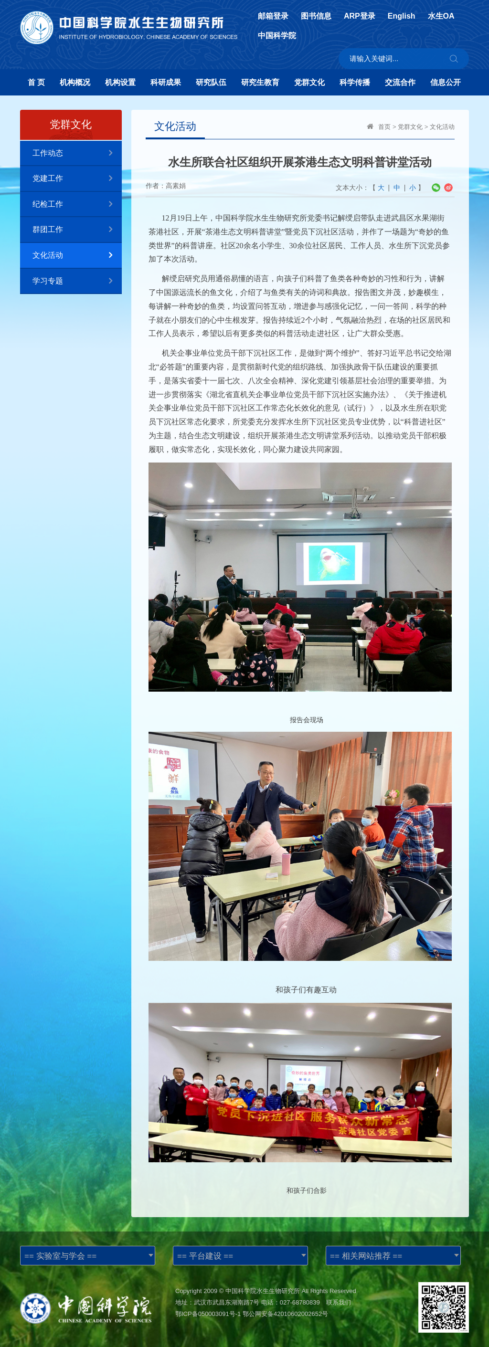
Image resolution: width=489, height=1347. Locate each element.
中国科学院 (277, 35)
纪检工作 (77, 204)
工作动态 (77, 153)
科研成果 (165, 82)
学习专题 (77, 281)
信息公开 (445, 82)
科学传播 (355, 82)
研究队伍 (211, 82)
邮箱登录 (273, 16)
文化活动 (77, 255)
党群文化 (309, 82)
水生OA (441, 16)
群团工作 (77, 229)
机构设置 (120, 82)
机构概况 (75, 82)
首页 (384, 126)
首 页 (36, 82)
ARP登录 (359, 16)
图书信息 (316, 16)
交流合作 (400, 82)
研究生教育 (260, 82)
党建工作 (77, 178)
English (401, 16)
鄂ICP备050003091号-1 (208, 1313)
